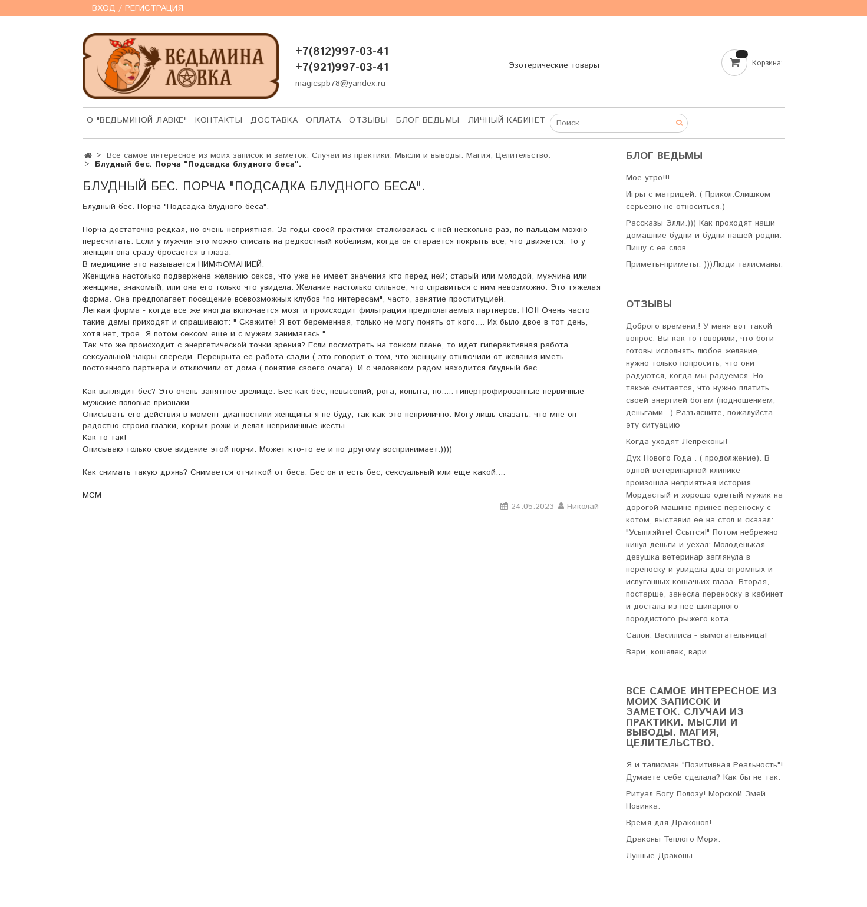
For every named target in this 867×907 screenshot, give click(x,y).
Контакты (218, 120)
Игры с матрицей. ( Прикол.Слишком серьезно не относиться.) (698, 200)
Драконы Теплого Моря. (673, 839)
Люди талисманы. (748, 264)
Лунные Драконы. (660, 856)
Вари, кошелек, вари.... (671, 652)
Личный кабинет (507, 120)
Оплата (323, 120)
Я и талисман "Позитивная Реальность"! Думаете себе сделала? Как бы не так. (704, 771)
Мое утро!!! (648, 178)
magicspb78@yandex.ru (340, 84)
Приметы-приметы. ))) (669, 264)
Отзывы (368, 120)
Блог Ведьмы (428, 120)
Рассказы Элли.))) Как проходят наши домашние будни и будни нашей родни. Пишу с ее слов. (704, 235)
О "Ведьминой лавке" (137, 120)
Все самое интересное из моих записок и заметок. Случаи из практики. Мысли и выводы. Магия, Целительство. (328, 155)
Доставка (274, 120)
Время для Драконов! (668, 823)
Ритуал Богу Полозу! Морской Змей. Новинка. (697, 800)
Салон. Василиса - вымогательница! (696, 635)
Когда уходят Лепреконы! (676, 442)
